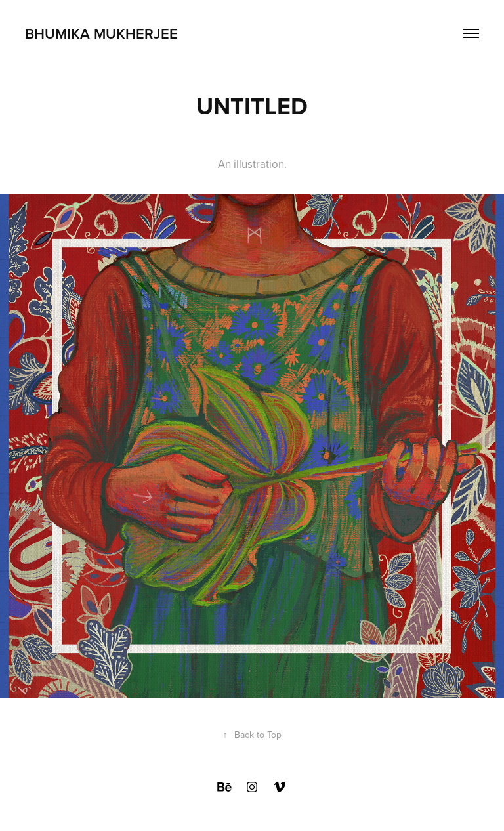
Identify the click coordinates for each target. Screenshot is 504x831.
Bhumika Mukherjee (101, 33)
